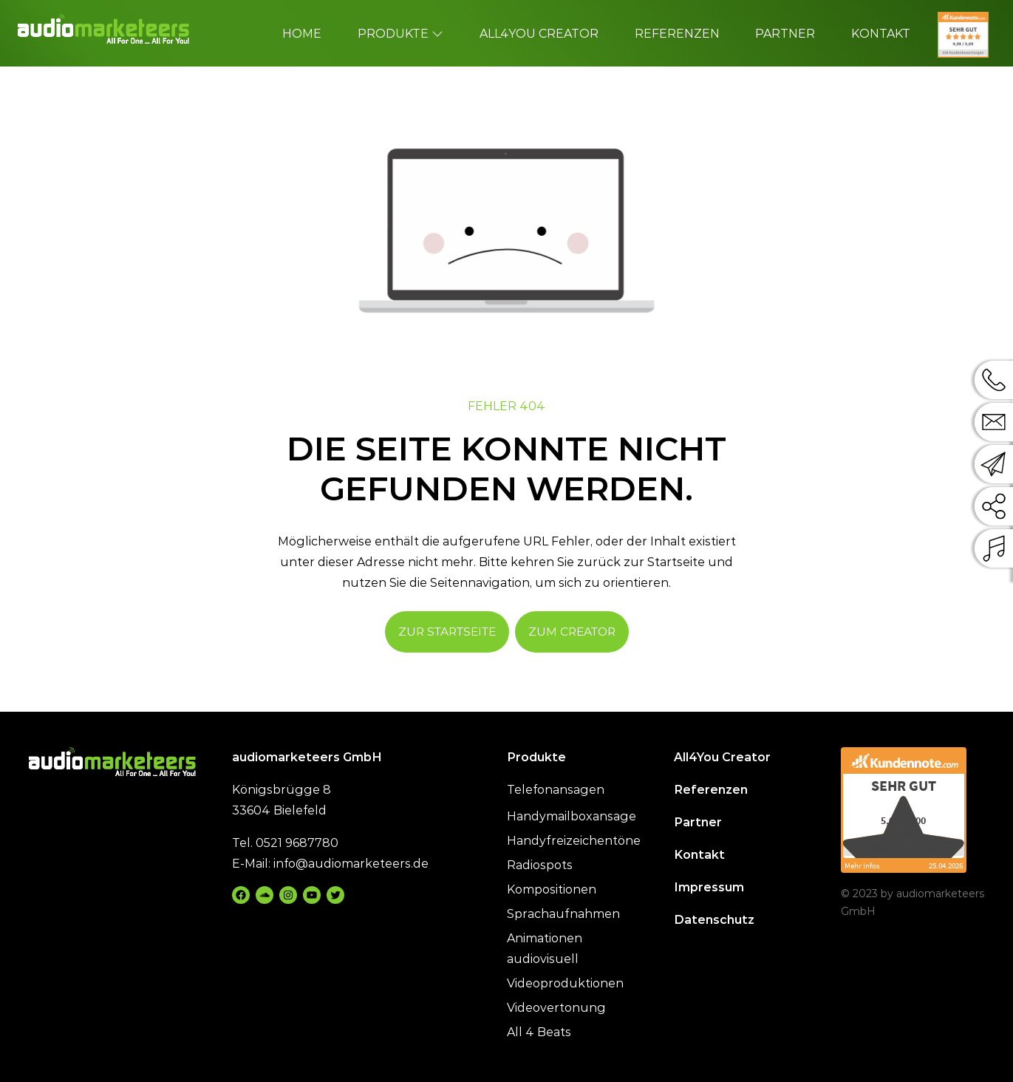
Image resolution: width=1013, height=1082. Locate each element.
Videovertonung (556, 1008)
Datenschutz (714, 920)
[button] (32, 1049)
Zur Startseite (447, 632)
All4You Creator (722, 757)
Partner (698, 822)
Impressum (709, 887)
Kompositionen (551, 889)
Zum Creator (571, 632)
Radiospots (540, 865)
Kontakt (699, 855)
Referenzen (711, 790)
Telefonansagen (555, 790)
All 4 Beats (539, 1032)
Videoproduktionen (565, 983)
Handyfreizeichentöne (574, 841)
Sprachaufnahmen (563, 914)
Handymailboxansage (571, 816)
